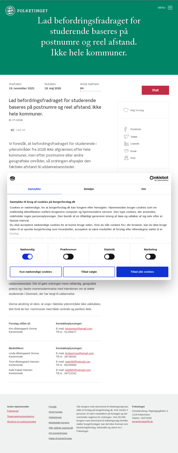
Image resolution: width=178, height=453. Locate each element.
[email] (143, 151)
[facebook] (143, 129)
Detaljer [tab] (89, 188)
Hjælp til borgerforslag (60, 438)
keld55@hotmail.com (78, 369)
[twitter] (143, 136)
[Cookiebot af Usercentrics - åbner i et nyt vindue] (152, 178)
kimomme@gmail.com (78, 328)
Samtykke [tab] (34, 188)
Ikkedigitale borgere (59, 422)
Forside (52, 406)
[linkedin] (143, 143)
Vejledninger (55, 417)
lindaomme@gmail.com (79, 353)
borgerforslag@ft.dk (142, 421)
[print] (143, 158)
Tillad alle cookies (142, 271)
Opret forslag (55, 412)
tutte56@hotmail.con (77, 361)
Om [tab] (143, 188)
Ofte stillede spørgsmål (61, 427)
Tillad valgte (89, 271)
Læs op (18, 130)
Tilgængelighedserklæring (20, 416)
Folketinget (13, 411)
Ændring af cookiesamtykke (21, 421)
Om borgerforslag (58, 433)
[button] (155, 90)
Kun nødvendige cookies (35, 271)
